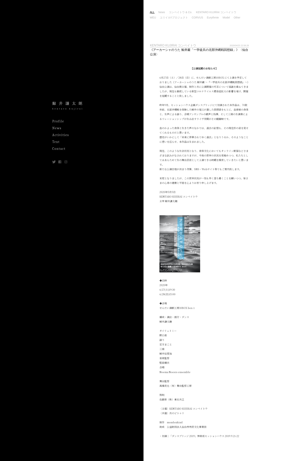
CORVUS (213, 17)
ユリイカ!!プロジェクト (190, 17)
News (56, 128)
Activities (60, 135)
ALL (168, 12)
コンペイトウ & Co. (196, 12)
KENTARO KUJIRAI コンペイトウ (232, 12)
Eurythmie (229, 17)
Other (253, 17)
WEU (169, 17)
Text (56, 142)
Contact (59, 149)
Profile (58, 121)
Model (242, 17)
